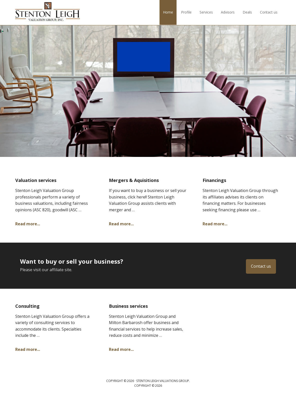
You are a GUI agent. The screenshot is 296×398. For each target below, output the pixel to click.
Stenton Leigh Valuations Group (47, 12)
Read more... (27, 224)
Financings (214, 180)
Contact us (261, 266)
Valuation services (35, 180)
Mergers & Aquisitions (134, 180)
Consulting (27, 306)
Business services (128, 306)
